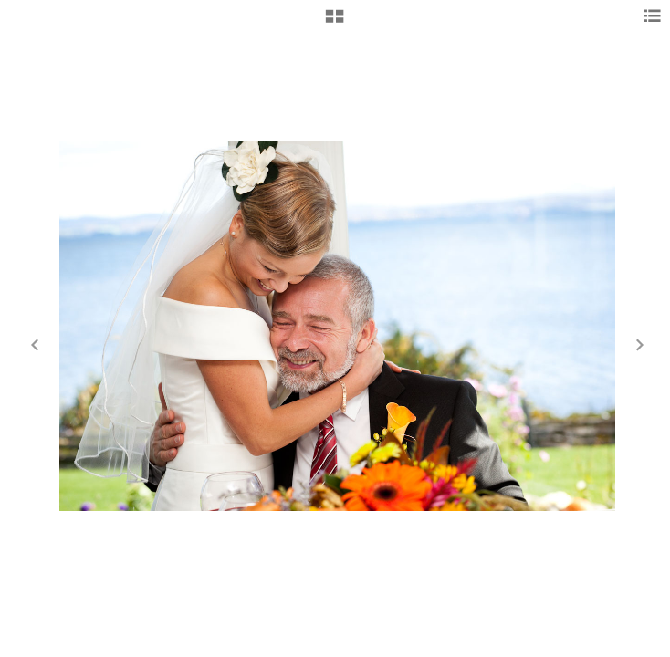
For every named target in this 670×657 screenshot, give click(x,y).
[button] (334, 22)
